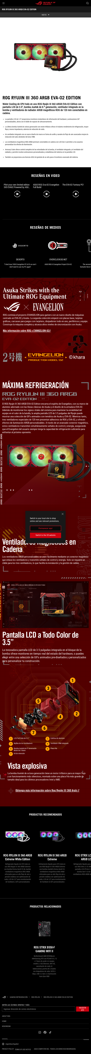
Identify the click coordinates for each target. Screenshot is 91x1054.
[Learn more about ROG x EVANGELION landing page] (28, 330)
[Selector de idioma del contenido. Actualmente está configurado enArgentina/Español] (10, 1043)
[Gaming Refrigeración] (19, 997)
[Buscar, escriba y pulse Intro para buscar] (87, 3)
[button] (3, 3)
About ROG (6, 1016)
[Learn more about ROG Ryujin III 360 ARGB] (45, 790)
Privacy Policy (8, 1049)
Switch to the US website (46, 535)
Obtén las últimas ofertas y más (16, 1005)
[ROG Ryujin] (35, 997)
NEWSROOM (6, 1026)
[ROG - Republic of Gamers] (45, 3)
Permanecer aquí (45, 528)
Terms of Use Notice (23, 1049)
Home (4, 1021)
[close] (62, 513)
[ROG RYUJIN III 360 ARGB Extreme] (52, 842)
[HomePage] (4, 997)
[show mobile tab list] (45, 14)
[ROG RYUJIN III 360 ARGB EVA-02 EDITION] (58, 997)
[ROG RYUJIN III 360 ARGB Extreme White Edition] (18, 842)
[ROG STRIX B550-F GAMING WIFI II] (44, 934)
